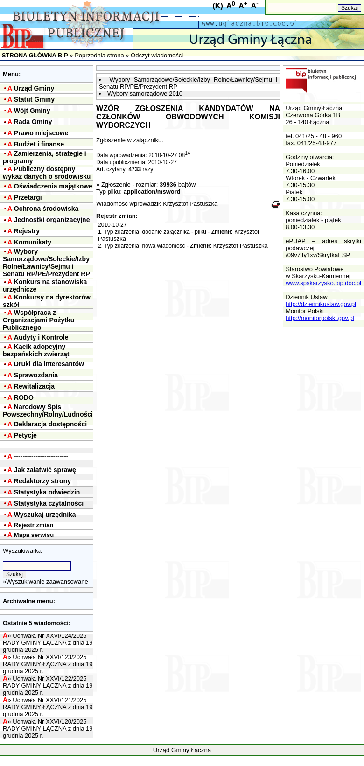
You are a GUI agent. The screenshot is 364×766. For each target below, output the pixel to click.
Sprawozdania (36, 375)
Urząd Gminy (34, 88)
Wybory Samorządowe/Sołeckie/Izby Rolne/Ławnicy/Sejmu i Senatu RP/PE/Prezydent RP (46, 263)
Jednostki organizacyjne (52, 219)
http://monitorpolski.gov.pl (320, 317)
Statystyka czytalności (49, 503)
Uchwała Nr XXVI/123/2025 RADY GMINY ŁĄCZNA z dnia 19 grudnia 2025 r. (47, 664)
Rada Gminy (33, 121)
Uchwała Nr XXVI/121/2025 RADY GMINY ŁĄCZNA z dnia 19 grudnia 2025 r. (47, 706)
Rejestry (27, 231)
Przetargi (28, 197)
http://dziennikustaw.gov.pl (321, 303)
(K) (218, 6)
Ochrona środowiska (46, 208)
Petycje (25, 435)
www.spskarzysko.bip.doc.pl (323, 282)
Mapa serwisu (34, 534)
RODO (24, 397)
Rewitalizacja (34, 386)
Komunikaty (32, 242)
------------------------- (41, 456)
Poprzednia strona (99, 55)
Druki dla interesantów (49, 364)
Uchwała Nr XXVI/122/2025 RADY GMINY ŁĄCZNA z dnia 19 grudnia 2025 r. (47, 685)
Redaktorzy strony (42, 481)
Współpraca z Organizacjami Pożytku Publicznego (38, 320)
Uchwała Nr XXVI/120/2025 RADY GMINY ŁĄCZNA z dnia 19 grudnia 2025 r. (47, 728)
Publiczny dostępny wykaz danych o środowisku (47, 172)
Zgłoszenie (116, 184)
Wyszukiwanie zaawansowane (47, 581)
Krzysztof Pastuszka (190, 203)
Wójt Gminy (32, 110)
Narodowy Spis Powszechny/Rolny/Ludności (48, 410)
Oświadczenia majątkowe (53, 186)
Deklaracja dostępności (50, 424)
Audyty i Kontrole (41, 337)
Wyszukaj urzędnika (45, 514)
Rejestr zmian (34, 525)
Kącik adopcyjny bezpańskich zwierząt (36, 350)
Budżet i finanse (39, 144)
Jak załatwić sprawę (45, 470)
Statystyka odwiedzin (47, 492)
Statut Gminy (34, 99)
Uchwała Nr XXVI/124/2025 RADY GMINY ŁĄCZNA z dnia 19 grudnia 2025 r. (47, 642)
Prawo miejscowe (41, 133)
